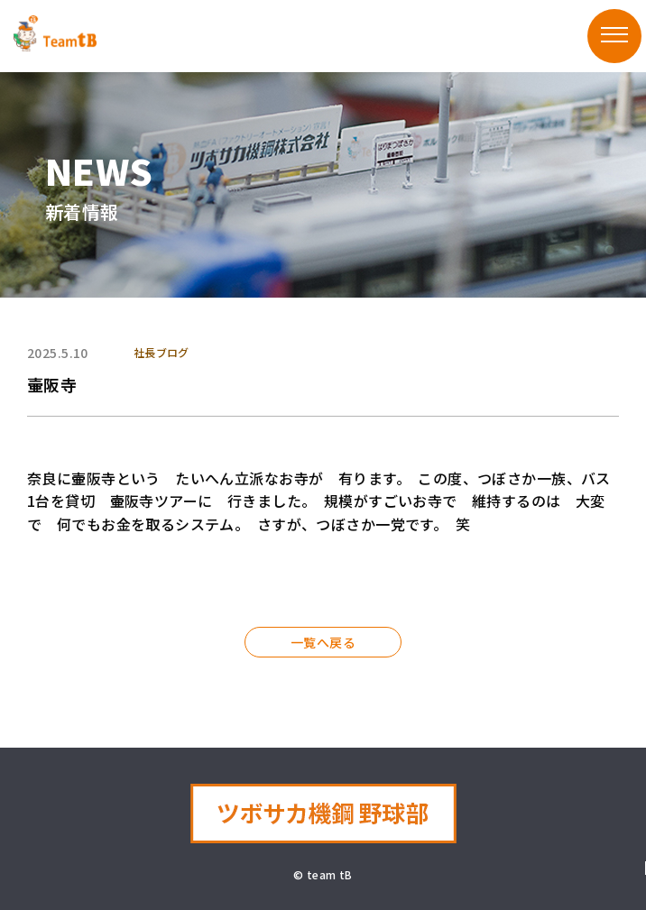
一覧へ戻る (323, 642)
